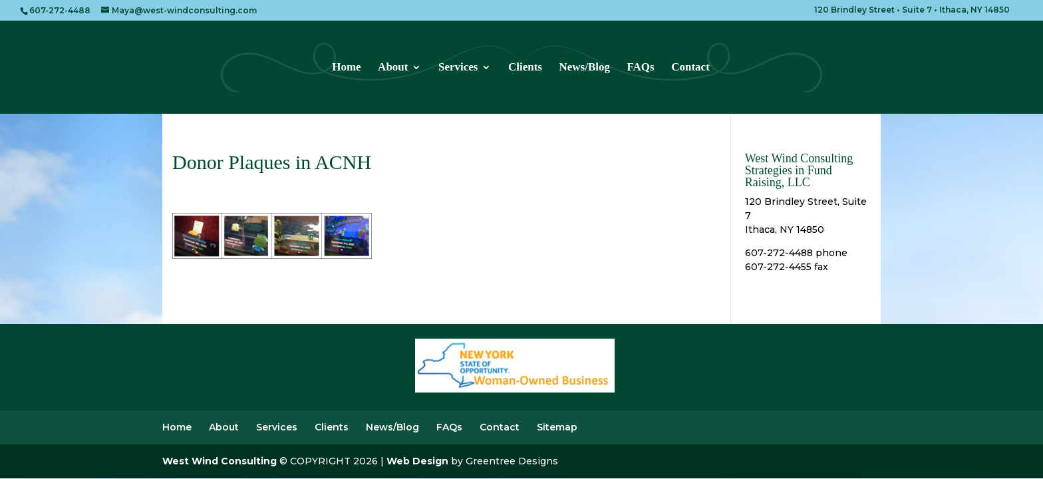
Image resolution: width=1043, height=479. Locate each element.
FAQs (640, 68)
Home (346, 68)
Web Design (417, 461)
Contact (690, 68)
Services (458, 68)
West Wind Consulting (219, 461)
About (393, 68)
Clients (525, 68)
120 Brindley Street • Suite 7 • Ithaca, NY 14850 (912, 10)
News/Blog (584, 68)
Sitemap (557, 427)
